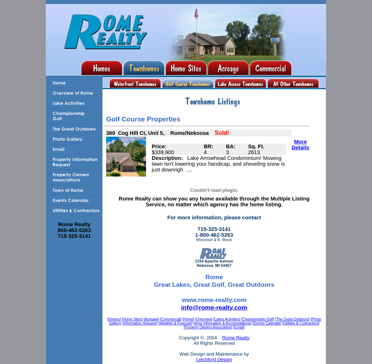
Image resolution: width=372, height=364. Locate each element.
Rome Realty (236, 337)
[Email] (239, 327)
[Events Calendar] (267, 323)
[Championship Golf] (257, 319)
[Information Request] (139, 323)
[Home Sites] (132, 319)
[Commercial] (171, 319)
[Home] (188, 319)
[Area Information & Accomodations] (223, 323)
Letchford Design (214, 359)
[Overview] (204, 319)
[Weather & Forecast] (175, 323)
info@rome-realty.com (214, 307)
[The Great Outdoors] (292, 319)
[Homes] (114, 319)
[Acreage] (151, 319)
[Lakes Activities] (227, 319)
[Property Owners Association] (208, 327)
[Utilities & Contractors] (300, 323)
